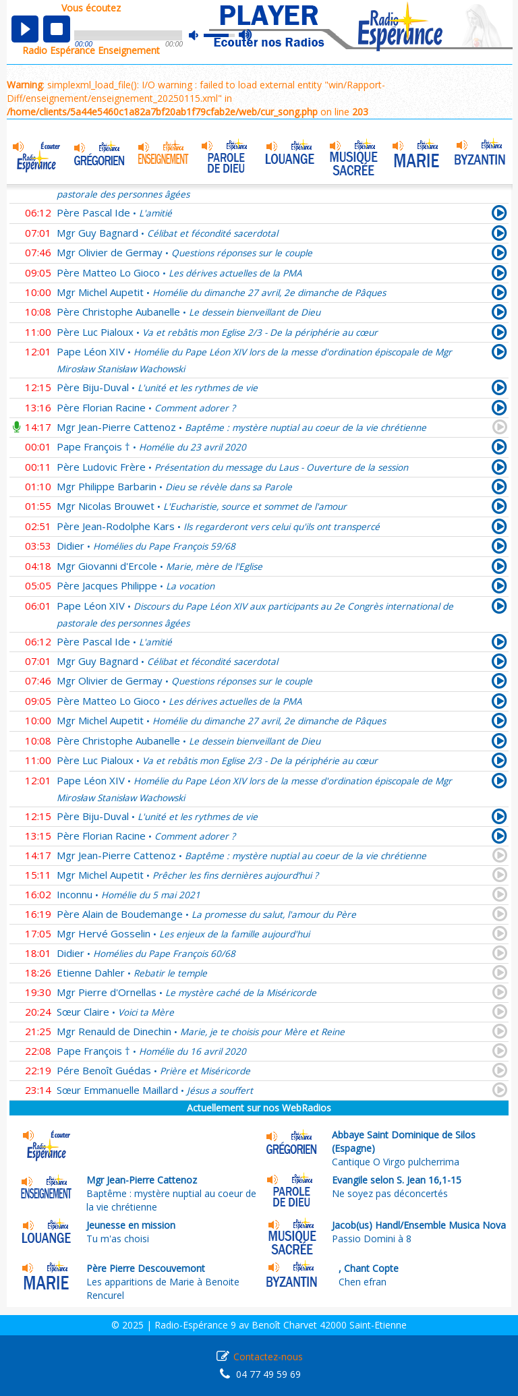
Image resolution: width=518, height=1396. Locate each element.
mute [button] (200, 35)
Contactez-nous (268, 1356)
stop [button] (56, 29)
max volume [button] (246, 35)
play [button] (24, 29)
